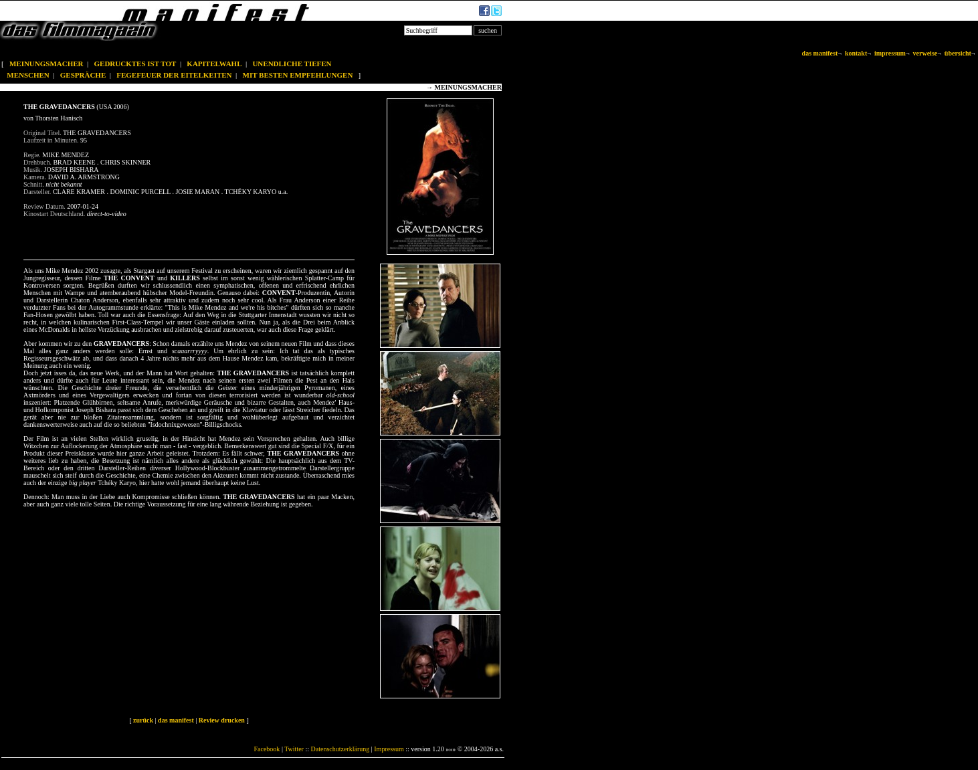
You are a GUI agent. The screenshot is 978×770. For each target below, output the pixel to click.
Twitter (294, 749)
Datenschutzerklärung (340, 749)
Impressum (388, 749)
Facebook (267, 749)
